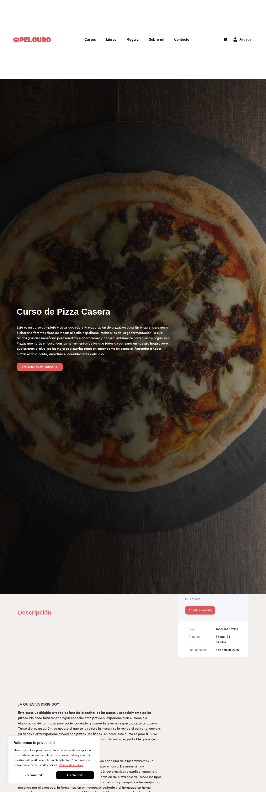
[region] (54, 760)
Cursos (90, 39)
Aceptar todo (74, 775)
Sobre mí (156, 39)
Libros (111, 39)
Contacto (181, 39)
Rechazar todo (34, 775)
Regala (133, 39)
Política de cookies (71, 765)
